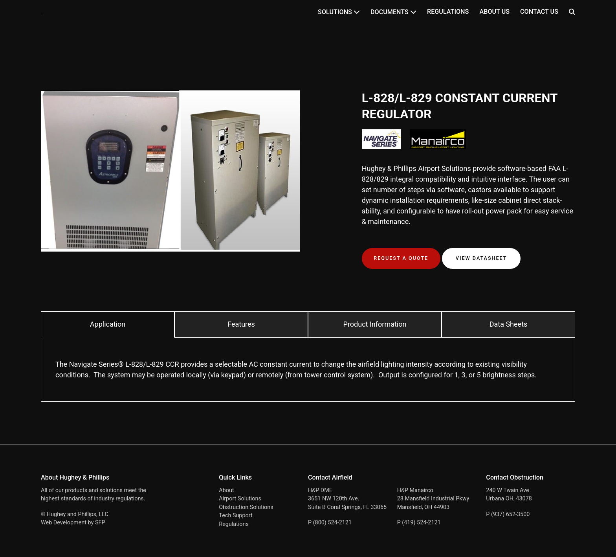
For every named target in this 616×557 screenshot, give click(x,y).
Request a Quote (401, 258)
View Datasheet (481, 258)
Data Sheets (509, 324)
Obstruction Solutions (246, 507)
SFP (100, 522)
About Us (494, 11)
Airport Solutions (240, 498)
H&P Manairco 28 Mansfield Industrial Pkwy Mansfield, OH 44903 (433, 499)
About (226, 490)
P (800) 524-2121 (330, 522)
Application (107, 324)
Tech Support (235, 515)
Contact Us (539, 11)
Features (241, 324)
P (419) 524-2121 (419, 522)
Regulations (448, 11)
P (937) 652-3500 (508, 514)
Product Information (375, 324)
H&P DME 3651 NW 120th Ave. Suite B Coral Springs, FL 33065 (347, 499)
